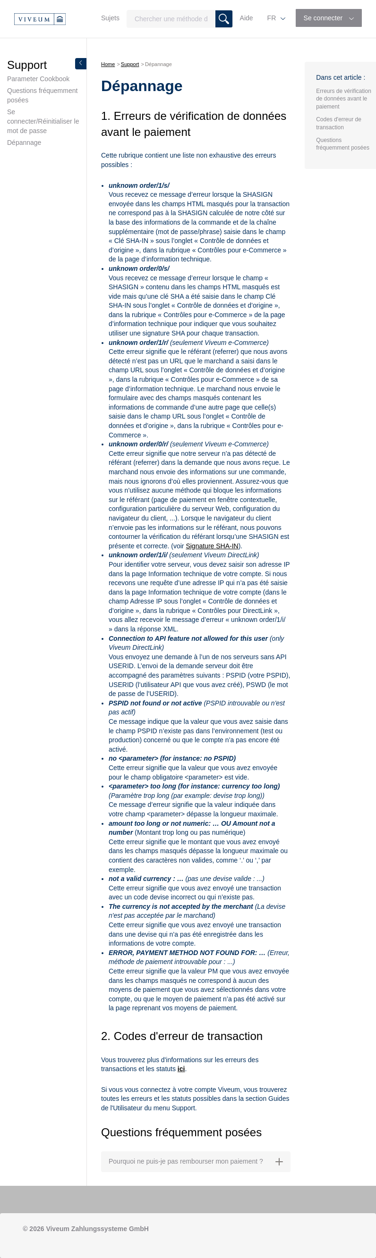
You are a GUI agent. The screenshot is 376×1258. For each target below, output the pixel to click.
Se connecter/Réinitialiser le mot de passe (43, 121)
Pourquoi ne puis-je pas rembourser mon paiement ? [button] (196, 1161)
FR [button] (272, 18)
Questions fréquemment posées (42, 95)
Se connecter (324, 18)
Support (130, 64)
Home (108, 64)
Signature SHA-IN (212, 546)
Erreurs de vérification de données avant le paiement (343, 99)
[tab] (196, 1161)
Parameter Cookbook (38, 79)
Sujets (110, 18)
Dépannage (24, 142)
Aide (246, 18)
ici (181, 1069)
